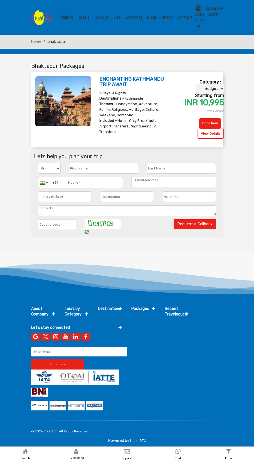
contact (184, 17)
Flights (67, 17)
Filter (228, 458)
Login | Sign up (199, 16)
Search (25, 458)
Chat (177, 458)
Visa (117, 17)
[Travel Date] (65, 196)
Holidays (101, 17)
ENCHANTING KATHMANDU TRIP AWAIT (131, 82)
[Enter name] (103, 168)
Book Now (210, 123)
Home (36, 41)
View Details (211, 134)
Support (127, 458)
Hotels (83, 17)
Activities (134, 17)
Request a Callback (195, 224)
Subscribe (58, 364)
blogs (152, 17)
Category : (210, 82)
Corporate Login (213, 11)
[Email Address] (173, 180)
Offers (166, 17)
